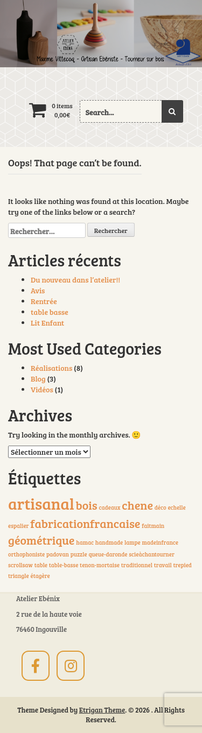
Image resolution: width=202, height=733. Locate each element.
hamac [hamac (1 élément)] (85, 542)
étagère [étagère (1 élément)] (40, 576)
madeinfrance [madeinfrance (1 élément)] (160, 542)
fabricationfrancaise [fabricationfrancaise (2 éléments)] (85, 523)
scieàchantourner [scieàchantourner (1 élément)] (152, 554)
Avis (38, 290)
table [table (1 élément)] (40, 565)
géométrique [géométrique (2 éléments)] (41, 540)
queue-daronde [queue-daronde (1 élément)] (107, 554)
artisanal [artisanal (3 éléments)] (41, 503)
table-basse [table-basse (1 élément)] (64, 565)
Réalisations (51, 368)
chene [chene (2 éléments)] (137, 505)
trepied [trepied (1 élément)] (182, 565)
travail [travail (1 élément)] (163, 565)
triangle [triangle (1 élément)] (18, 576)
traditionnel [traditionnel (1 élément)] (136, 565)
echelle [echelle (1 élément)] (176, 507)
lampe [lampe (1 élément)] (132, 542)
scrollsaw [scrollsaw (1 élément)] (20, 565)
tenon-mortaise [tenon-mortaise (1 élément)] (100, 565)
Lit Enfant (47, 323)
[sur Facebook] (36, 666)
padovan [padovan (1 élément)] (57, 554)
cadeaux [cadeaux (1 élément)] (109, 507)
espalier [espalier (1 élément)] (18, 526)
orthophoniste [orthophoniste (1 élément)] (26, 554)
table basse (49, 312)
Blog (38, 378)
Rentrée (44, 301)
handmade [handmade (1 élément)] (109, 542)
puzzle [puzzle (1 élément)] (79, 554)
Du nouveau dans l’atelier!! (75, 279)
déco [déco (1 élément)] (160, 507)
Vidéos (42, 389)
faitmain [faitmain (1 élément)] (153, 526)
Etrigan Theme (102, 710)
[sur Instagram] (71, 666)
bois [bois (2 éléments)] (86, 505)
